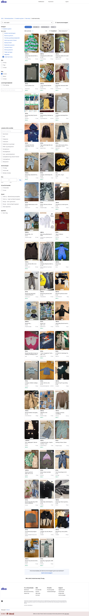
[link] (6, 29)
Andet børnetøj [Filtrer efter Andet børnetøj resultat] (8, 57)
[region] (62, 43)
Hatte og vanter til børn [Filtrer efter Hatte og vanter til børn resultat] (10, 40)
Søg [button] (20, 180)
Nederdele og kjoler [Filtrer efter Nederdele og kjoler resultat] (9, 45)
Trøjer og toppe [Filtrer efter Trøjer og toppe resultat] (8, 52)
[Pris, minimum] (4, 180)
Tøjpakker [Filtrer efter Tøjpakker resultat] (6, 54)
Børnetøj (27, 18)
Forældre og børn (19, 18)
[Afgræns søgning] (11, 131)
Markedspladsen (9, 18)
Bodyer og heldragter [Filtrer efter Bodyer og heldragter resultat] (10, 33)
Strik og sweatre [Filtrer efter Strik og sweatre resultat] (8, 50)
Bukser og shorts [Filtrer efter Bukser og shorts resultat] (8, 35)
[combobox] (27, 22)
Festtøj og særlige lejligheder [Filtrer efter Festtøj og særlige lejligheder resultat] (12, 38)
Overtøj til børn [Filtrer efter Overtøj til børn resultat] (8, 47)
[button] (61, 22)
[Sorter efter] (63, 31)
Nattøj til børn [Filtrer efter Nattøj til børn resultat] (8, 43)
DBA (2, 18)
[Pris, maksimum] (13, 180)
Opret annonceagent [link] (46, 573)
